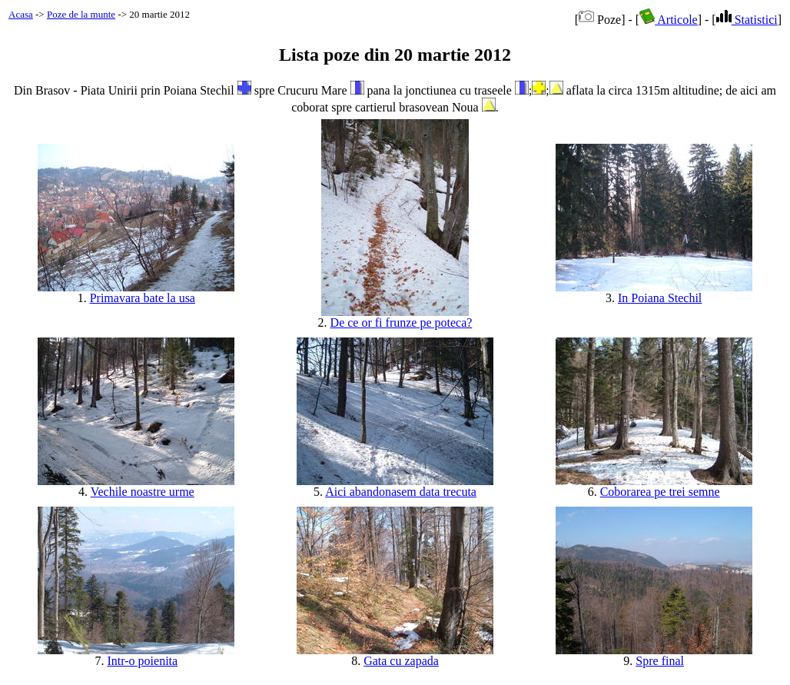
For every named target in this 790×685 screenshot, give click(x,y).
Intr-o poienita (143, 660)
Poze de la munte (81, 14)
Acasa (20, 14)
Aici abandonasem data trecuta (400, 491)
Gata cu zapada (401, 660)
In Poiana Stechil (660, 297)
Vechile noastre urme (142, 491)
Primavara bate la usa (142, 297)
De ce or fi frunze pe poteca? (401, 322)
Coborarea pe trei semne (660, 491)
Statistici (747, 19)
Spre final (660, 660)
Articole (668, 19)
